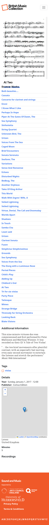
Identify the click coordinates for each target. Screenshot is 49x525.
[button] (24, 409)
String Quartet (9, 129)
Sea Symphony (9, 121)
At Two (5, 287)
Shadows (6, 219)
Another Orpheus (11, 185)
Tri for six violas (10, 291)
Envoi (4, 103)
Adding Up (7, 278)
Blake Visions (8, 321)
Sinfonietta (7, 125)
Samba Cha (7, 227)
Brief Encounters (10, 150)
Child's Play (7, 274)
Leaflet (20, 437)
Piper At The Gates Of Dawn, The (18, 116)
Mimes (5, 304)
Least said (7, 231)
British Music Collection (17, 7)
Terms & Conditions (14, 509)
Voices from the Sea (12, 261)
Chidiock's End (9, 283)
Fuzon (5, 244)
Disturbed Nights (10, 176)
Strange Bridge (9, 308)
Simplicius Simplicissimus (15, 249)
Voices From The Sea (12, 142)
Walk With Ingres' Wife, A (15, 197)
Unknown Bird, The (11, 133)
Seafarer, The (8, 159)
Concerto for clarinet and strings (19, 99)
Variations (7, 163)
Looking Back (9, 317)
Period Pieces (8, 270)
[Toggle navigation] (43, 7)
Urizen (5, 138)
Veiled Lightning (10, 202)
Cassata (6, 95)
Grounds (6, 253)
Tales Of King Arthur (12, 189)
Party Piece (7, 295)
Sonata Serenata (10, 155)
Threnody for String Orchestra (17, 312)
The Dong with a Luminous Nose (18, 266)
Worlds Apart (8, 214)
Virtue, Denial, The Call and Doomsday (21, 210)
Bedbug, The (8, 180)
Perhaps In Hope (10, 112)
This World (7, 193)
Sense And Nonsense (12, 167)
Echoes (5, 172)
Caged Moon (8, 146)
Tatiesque (7, 300)
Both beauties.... (10, 91)
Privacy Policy (11, 503)
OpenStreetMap (32, 437)
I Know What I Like (11, 108)
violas (8, 370)
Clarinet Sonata (10, 240)
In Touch (6, 223)
